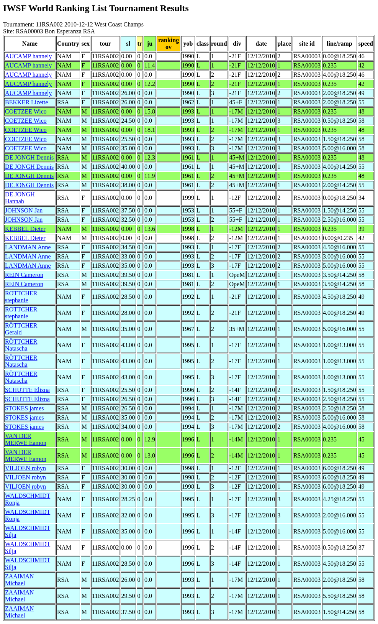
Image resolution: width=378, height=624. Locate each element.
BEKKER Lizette (26, 102)
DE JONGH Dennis (29, 157)
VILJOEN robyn (25, 468)
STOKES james (24, 408)
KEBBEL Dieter (25, 229)
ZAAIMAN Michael (19, 579)
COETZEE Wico (26, 111)
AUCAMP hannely (28, 56)
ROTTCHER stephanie (21, 296)
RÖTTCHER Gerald (21, 329)
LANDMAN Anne (28, 247)
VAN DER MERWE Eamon (25, 439)
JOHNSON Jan (24, 210)
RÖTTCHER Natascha (21, 345)
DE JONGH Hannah (20, 197)
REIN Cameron (24, 275)
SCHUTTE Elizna (27, 390)
